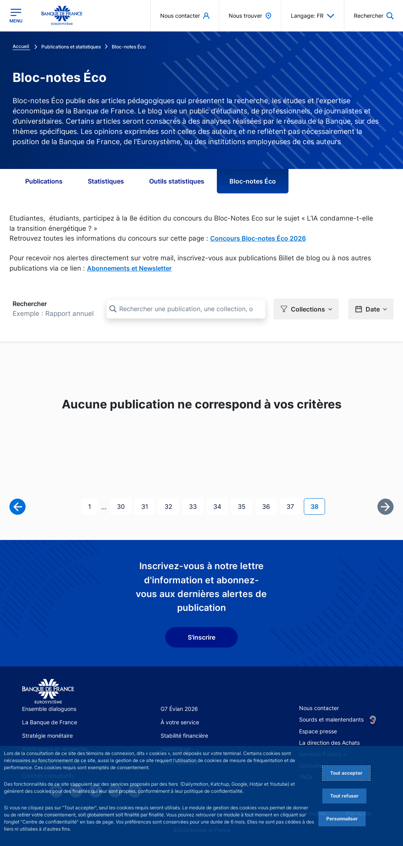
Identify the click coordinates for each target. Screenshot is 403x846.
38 (317, 505)
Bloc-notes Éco (252, 181)
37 (293, 505)
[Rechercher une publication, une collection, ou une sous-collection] (186, 309)
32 (171, 505)
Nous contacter (319, 707)
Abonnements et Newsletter (129, 268)
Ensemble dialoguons (49, 708)
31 (148, 505)
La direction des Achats (329, 742)
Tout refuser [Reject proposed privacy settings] (344, 796)
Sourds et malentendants (331, 719)
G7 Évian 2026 (179, 708)
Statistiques (106, 181)
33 (196, 505)
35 (244, 505)
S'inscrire (201, 637)
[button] (373, 15)
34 (220, 505)
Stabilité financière (184, 735)
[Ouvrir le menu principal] (15, 15)
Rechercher (30, 304)
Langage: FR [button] (313, 16)
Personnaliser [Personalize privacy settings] (342, 819)
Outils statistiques (176, 181)
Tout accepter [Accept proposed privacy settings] (346, 773)
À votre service (180, 721)
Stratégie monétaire (47, 735)
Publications (44, 181)
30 (123, 505)
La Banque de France (49, 721)
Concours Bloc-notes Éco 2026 (258, 238)
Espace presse (318, 730)
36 (269, 505)
